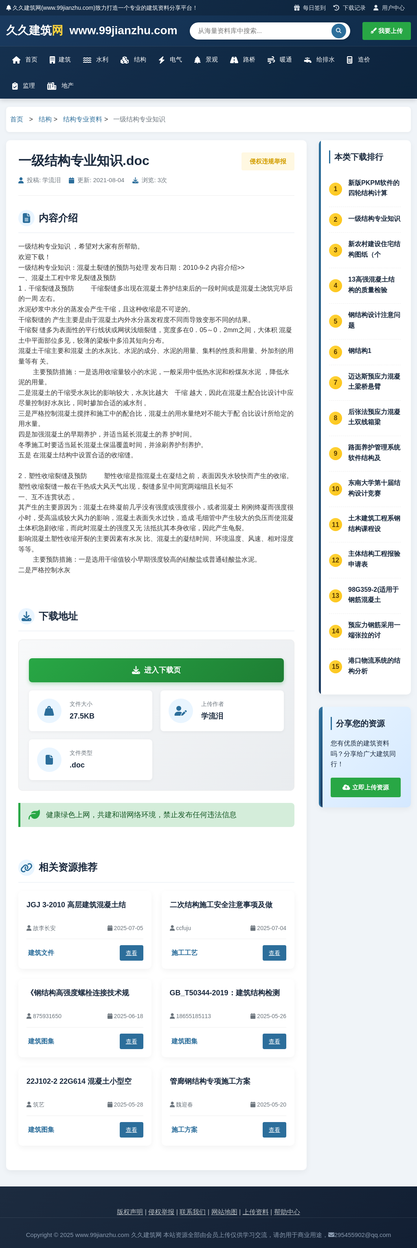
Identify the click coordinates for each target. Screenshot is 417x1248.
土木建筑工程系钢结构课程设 (374, 523)
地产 (60, 86)
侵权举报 (161, 1211)
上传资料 (256, 1211)
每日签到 (310, 7)
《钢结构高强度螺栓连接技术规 (77, 993)
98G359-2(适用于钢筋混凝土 (373, 595)
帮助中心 (287, 1211)
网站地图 (224, 1211)
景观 (206, 60)
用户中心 (389, 7)
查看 (131, 953)
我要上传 (387, 30)
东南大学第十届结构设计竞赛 (374, 488)
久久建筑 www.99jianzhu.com (92, 31)
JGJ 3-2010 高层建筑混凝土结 (76, 905)
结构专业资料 (82, 119)
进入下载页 (156, 670)
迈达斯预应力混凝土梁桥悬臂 (374, 381)
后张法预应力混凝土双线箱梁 (374, 417)
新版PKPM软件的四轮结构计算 (373, 188)
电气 (170, 60)
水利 (95, 60)
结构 (133, 60)
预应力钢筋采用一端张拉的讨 (374, 630)
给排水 (319, 60)
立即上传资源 (365, 787)
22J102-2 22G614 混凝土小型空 (79, 1081)
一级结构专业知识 (374, 218)
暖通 (280, 60)
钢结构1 (359, 350)
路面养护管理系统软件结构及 (374, 452)
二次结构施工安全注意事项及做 (221, 905)
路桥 (242, 60)
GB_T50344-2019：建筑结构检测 (225, 993)
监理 (23, 86)
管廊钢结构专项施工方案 (210, 1081)
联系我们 (193, 1211)
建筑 (60, 60)
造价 (358, 60)
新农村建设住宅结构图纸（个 (374, 249)
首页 (24, 60)
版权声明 (130, 1211)
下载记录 (350, 7)
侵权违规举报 (268, 161)
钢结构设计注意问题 (374, 320)
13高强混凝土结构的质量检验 (371, 284)
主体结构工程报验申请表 (374, 559)
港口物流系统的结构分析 (374, 666)
